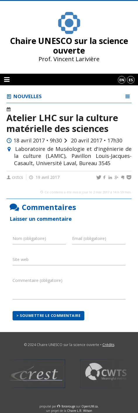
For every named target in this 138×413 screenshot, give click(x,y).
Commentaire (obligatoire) (37, 280)
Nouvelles (27, 96)
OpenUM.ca (89, 406)
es (131, 79)
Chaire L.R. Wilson (79, 411)
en (121, 79)
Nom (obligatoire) (29, 238)
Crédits (108, 344)
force (68, 406)
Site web (21, 259)
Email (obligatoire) (89, 238)
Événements (25, 109)
